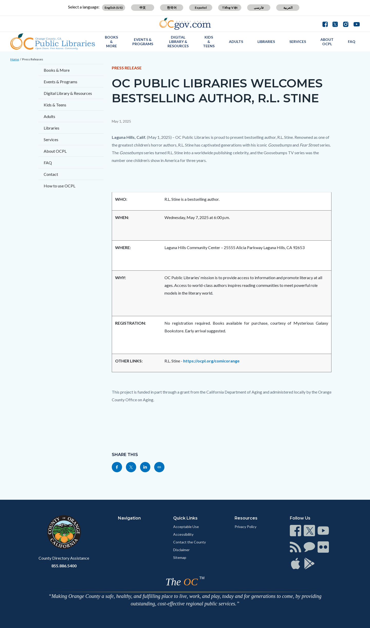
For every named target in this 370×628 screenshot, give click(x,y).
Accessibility (183, 534)
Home (14, 59)
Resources (246, 518)
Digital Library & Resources (178, 41)
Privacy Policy (245, 526)
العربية (288, 8)
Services (297, 41)
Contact (51, 174)
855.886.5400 (64, 565)
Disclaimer (181, 550)
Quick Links (185, 518)
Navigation (129, 518)
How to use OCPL (59, 185)
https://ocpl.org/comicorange (211, 360)
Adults (236, 41)
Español (201, 8)
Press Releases (32, 59)
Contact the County (189, 542)
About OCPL (327, 41)
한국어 (172, 8)
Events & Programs (142, 41)
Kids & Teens (209, 41)
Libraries (266, 41)
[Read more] (185, 24)
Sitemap (179, 557)
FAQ (351, 41)
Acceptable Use (186, 526)
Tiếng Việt (230, 8)
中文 (143, 8)
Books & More (111, 41)
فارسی (259, 8)
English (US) (114, 8)
